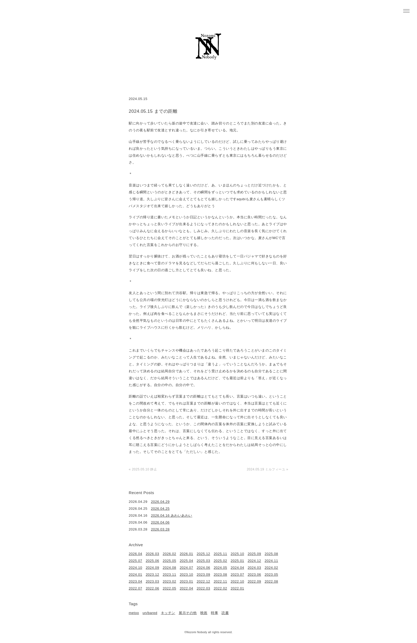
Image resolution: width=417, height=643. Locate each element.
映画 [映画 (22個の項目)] (203, 613)
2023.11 (169, 575)
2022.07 (135, 588)
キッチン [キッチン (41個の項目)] (168, 613)
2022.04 (186, 588)
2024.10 (135, 568)
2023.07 (237, 575)
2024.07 (186, 568)
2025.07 (135, 561)
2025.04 (186, 561)
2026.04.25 (160, 509)
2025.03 (203, 561)
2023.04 (135, 581)
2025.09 (254, 554)
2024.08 (169, 568)
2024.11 (271, 561)
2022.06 (152, 588)
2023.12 (152, 575)
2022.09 (254, 581)
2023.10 (186, 575)
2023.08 (220, 575)
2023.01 (186, 581)
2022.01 (237, 588)
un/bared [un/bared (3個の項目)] (150, 613)
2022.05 (169, 588)
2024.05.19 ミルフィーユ (266, 469)
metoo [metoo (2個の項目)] (134, 613)
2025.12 (203, 554)
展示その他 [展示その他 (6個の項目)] (188, 613)
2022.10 (237, 581)
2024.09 (152, 568)
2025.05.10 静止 (144, 469)
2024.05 (220, 568)
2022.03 (203, 588)
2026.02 (169, 554)
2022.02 (220, 588)
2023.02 (169, 581)
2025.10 (237, 554)
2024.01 (135, 575)
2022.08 (271, 581)
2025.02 (220, 561)
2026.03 (152, 554)
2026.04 (135, 554)
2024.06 (203, 568)
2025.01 (237, 561)
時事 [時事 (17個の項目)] (214, 613)
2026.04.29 (160, 502)
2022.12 (203, 581)
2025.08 (271, 554)
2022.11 (220, 581)
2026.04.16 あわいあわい (172, 515)
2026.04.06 (160, 522)
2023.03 (152, 581)
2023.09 (203, 575)
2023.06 (254, 575)
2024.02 (271, 568)
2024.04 (237, 568)
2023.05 (271, 575)
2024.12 (254, 561)
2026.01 (186, 554)
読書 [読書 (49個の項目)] (225, 613)
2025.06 (152, 561)
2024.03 (254, 568)
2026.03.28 (160, 529)
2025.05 (169, 561)
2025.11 (220, 554)
